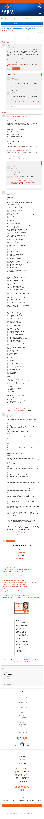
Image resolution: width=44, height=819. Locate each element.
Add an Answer (15, 68)
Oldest (14, 74)
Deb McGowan (21, 534)
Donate (39, 5)
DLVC (8, 438)
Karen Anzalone (31, 172)
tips (30, 38)
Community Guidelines (31, 813)
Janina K (9, 45)
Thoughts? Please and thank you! (11, 591)
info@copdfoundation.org (22, 783)
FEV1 (8, 456)
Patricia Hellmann (28, 64)
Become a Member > (22, 552)
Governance (20, 705)
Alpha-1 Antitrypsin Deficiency (22, 732)
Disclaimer (20, 813)
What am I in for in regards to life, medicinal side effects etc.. (17, 573)
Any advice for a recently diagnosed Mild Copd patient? (16, 595)
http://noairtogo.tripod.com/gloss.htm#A (17, 150)
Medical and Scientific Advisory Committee (22, 729)
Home (2, 18)
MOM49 (20, 158)
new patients (19, 38)
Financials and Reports (20, 702)
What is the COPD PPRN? (22, 717)
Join (38, 2)
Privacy (24, 813)
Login (41, 2)
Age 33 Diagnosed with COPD (10, 567)
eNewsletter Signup (22, 805)
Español (22, 734)
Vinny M (12, 89)
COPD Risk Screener (22, 724)
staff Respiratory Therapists (23, 661)
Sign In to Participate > (22, 558)
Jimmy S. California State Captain (14, 64)
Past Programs (21, 707)
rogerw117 (10, 410)
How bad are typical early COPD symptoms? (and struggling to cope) (19, 582)
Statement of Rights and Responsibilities (22, 814)
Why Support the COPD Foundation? (22, 722)
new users (26, 38)
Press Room (20, 697)
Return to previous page (7, 30)
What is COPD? (22, 715)
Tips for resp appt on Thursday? (10, 578)
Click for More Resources (19, 23)
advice (6, 38)
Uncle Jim (39, 36)
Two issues (5, 593)
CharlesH (22, 64)
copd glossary (12, 38)
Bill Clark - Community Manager (25, 89)
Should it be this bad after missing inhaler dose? (14, 584)
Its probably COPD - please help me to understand (15, 586)
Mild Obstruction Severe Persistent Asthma (13, 571)
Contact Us (22, 726)
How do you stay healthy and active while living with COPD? (17, 569)
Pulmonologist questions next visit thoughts (13, 580)
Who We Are (20, 695)
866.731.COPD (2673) (24, 775)
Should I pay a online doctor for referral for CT (14, 576)
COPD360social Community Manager (32, 659)
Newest (9, 74)
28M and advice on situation (9, 588)
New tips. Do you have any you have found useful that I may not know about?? (22, 597)
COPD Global (20, 700)
